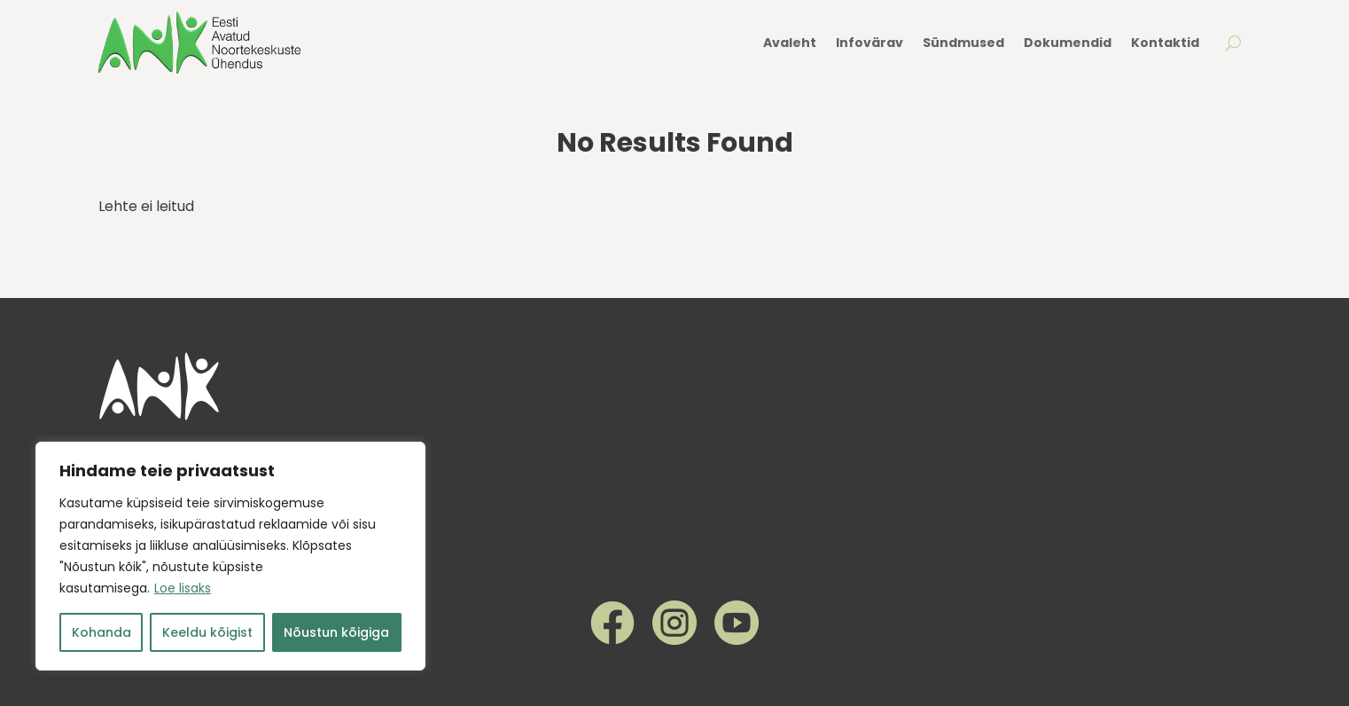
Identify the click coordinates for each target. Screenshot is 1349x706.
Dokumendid (1067, 42)
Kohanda (101, 632)
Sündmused (963, 42)
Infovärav (869, 42)
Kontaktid (1165, 42)
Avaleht (789, 42)
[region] (230, 556)
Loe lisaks (182, 588)
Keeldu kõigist (207, 632)
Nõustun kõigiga (336, 632)
